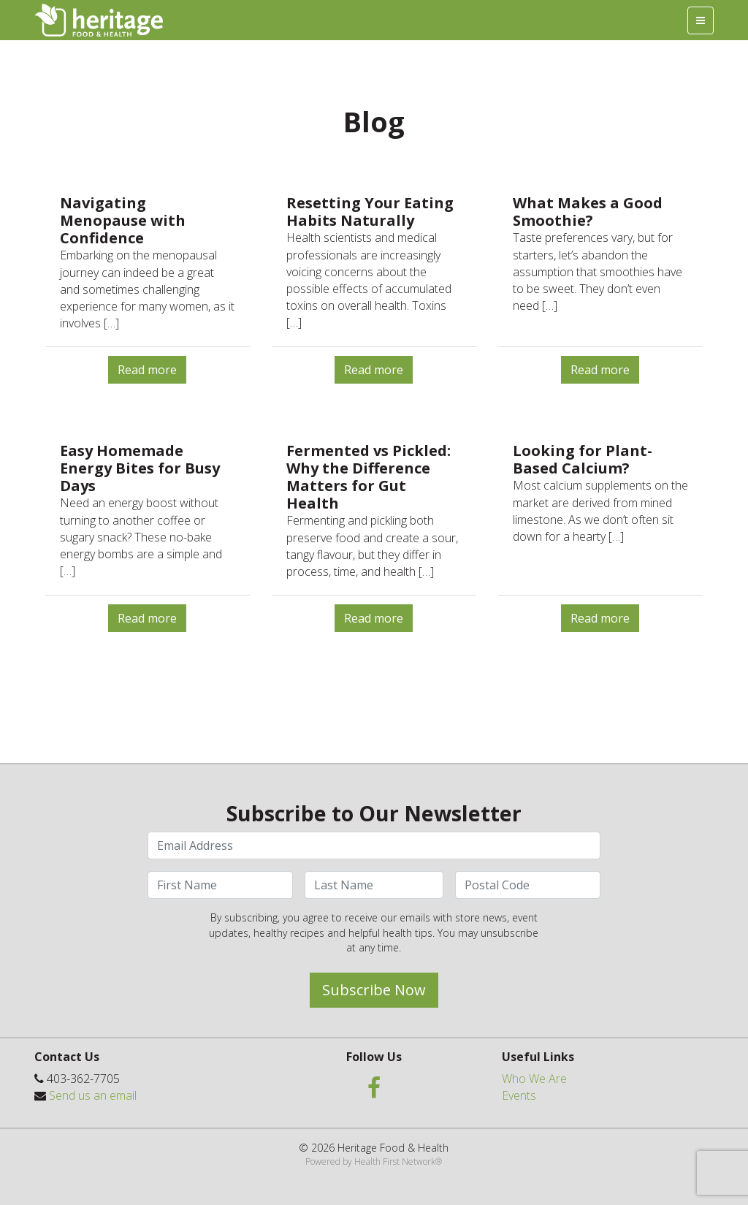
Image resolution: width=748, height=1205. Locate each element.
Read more (147, 370)
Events (519, 1095)
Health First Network (394, 1161)
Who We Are (534, 1079)
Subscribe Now (374, 990)
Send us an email (93, 1095)
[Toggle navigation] (700, 20)
